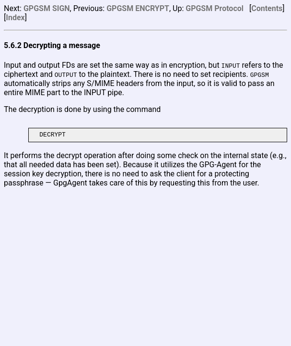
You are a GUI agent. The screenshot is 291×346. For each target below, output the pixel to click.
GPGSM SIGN (46, 8)
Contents (266, 8)
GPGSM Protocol (215, 8)
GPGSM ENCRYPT (137, 8)
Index (15, 17)
